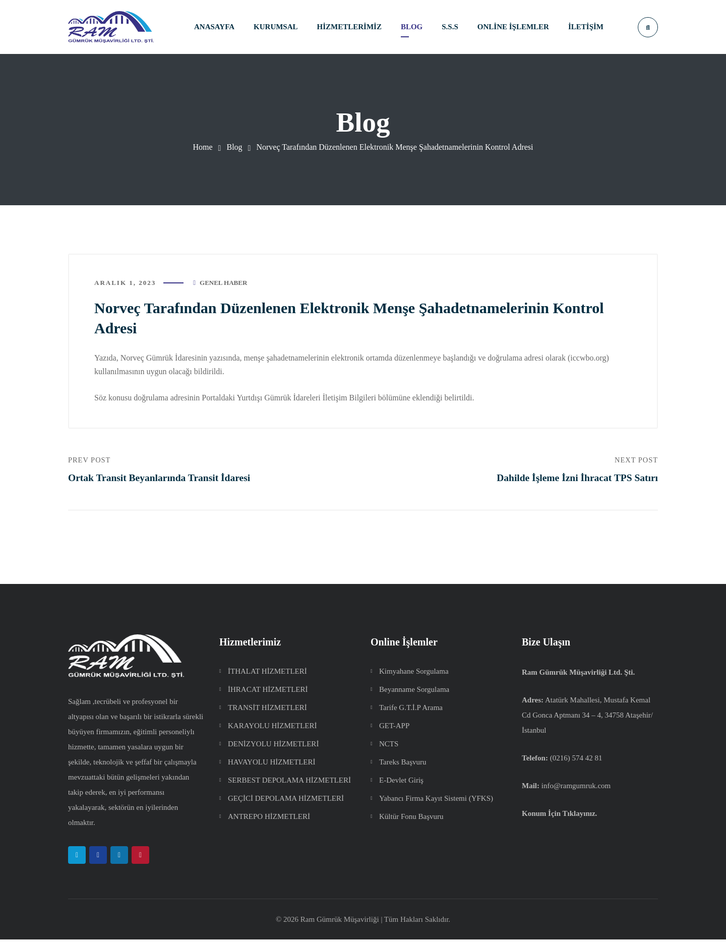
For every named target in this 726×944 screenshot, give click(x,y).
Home (203, 147)
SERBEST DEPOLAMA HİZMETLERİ (289, 785)
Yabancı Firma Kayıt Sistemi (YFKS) (436, 803)
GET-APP (394, 730)
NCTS (388, 748)
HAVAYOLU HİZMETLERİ (271, 766)
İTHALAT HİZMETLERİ (267, 676)
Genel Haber (223, 284)
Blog (234, 147)
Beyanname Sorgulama (414, 694)
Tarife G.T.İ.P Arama (411, 712)
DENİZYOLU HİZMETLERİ (273, 748)
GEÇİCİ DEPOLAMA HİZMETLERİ (286, 803)
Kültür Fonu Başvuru (411, 821)
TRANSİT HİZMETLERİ (267, 712)
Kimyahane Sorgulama (414, 676)
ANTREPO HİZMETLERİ (269, 821)
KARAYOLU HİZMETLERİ (272, 730)
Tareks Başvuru (403, 766)
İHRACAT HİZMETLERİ (268, 694)
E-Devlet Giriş (401, 785)
